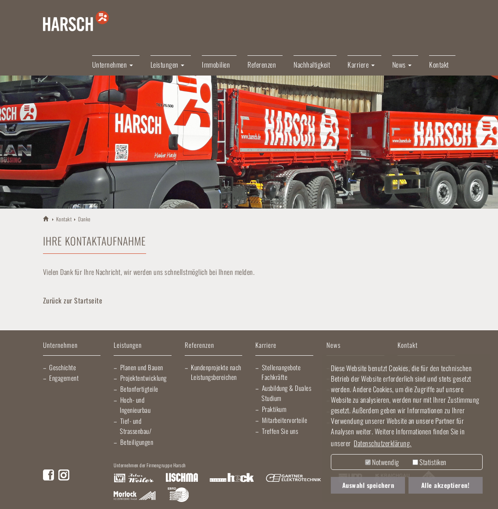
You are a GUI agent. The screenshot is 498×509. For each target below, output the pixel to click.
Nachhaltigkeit (312, 64)
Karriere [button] (361, 64)
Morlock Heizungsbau (135, 496)
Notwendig (382, 462)
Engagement (64, 378)
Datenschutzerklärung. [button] (383, 443)
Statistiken (429, 462)
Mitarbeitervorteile (285, 420)
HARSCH (46, 218)
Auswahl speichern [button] (368, 485)
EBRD (178, 496)
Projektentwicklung (143, 378)
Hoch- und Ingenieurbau (135, 405)
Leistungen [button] (167, 64)
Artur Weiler (134, 478)
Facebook (48, 474)
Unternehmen (60, 345)
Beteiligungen (137, 442)
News (333, 345)
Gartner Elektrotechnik (293, 478)
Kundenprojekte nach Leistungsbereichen (216, 372)
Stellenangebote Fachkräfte (281, 372)
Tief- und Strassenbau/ (135, 426)
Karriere (265, 345)
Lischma (181, 478)
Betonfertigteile (139, 388)
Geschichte (62, 367)
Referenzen (261, 64)
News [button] (402, 64)
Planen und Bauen (141, 367)
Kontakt (439, 64)
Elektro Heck (232, 478)
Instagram (63, 474)
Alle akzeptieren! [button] (445, 485)
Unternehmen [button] (112, 64)
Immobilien (216, 64)
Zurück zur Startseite (73, 300)
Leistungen (128, 345)
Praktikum (274, 409)
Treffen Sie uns (280, 431)
